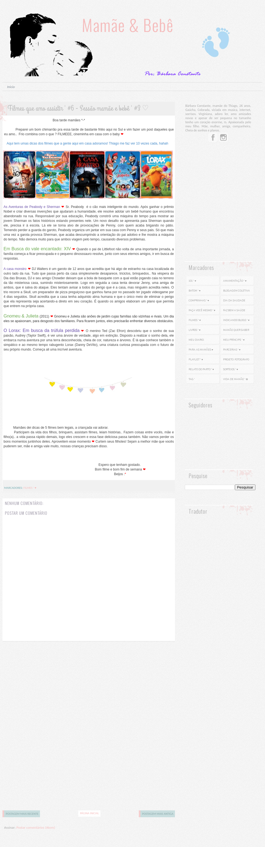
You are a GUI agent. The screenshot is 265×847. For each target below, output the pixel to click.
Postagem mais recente (22, 814)
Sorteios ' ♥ (230, 369)
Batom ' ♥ (194, 290)
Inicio (11, 87)
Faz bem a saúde (234, 310)
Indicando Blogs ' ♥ (236, 320)
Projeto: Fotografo (236, 359)
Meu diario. (196, 340)
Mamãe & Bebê (128, 24)
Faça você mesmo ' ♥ (202, 310)
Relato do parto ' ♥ (201, 369)
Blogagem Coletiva (236, 290)
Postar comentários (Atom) (35, 827)
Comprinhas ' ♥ (199, 300)
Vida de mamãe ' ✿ (235, 379)
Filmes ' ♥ (30, 488)
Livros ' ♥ (194, 330)
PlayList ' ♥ (196, 359)
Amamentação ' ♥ (234, 281)
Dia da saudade (234, 300)
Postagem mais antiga (157, 814)
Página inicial (89, 813)
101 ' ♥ (192, 281)
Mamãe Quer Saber (236, 330)
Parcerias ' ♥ (231, 349)
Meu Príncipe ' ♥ (233, 340)
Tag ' (192, 379)
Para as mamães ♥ (201, 349)
